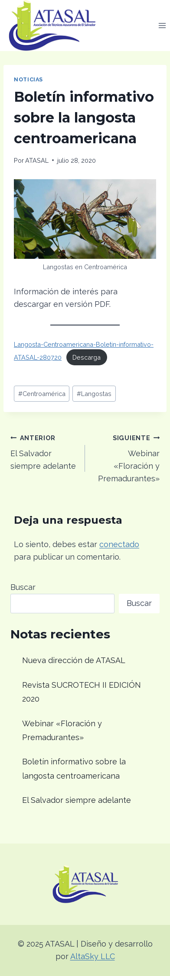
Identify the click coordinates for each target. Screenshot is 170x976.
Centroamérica (41, 393)
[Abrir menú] (162, 25)
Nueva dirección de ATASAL (73, 660)
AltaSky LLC (92, 956)
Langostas (94, 393)
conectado (119, 544)
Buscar (23, 587)
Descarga (86, 357)
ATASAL (37, 160)
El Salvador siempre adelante (43, 451)
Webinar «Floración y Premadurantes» (126, 457)
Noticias (28, 79)
